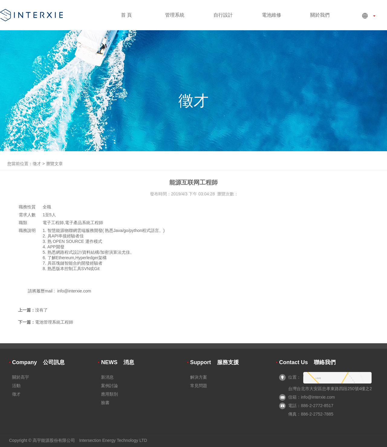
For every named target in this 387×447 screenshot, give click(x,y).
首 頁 (126, 15)
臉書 (105, 402)
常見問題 (198, 385)
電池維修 (271, 15)
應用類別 (109, 394)
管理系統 (174, 15)
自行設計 (223, 15)
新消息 (107, 377)
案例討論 (109, 385)
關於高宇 (20, 377)
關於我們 (320, 15)
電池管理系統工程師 (54, 322)
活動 (16, 385)
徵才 (37, 163)
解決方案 (198, 377)
